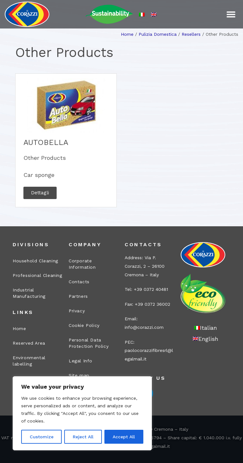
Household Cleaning (35, 260)
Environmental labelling (29, 360)
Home (127, 34)
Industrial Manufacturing (29, 293)
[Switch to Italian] (142, 14)
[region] (82, 413)
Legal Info (80, 360)
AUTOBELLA (45, 142)
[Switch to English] (154, 14)
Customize (41, 436)
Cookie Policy (84, 325)
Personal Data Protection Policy (89, 343)
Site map (79, 375)
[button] (231, 14)
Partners (78, 296)
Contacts (79, 281)
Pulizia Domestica (158, 34)
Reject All (83, 436)
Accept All (124, 436)
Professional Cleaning (37, 275)
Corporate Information (82, 264)
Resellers (191, 34)
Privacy (77, 310)
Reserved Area (29, 343)
